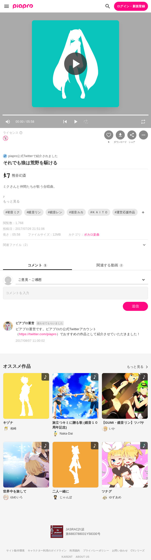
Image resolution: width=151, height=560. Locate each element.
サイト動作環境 (15, 550)
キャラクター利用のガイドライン (47, 550)
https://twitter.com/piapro (37, 334)
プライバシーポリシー (96, 550)
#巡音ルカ (76, 212)
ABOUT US (82, 556)
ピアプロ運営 (25, 323)
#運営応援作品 (125, 212)
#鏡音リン (34, 212)
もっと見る (137, 367)
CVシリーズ (138, 550)
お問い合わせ (120, 550)
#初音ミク (13, 212)
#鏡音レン (55, 212)
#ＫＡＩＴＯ (99, 212)
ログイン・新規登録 (131, 6)
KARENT (67, 556)
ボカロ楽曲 (92, 234)
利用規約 (74, 550)
